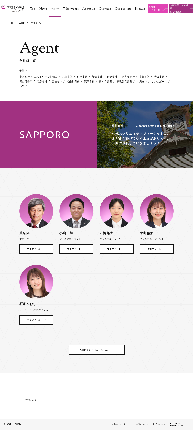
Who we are (71, 9)
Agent (55, 9)
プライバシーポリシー (121, 424)
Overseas (105, 9)
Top (33, 9)
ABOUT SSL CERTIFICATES (176, 424)
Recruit (140, 9)
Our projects (123, 9)
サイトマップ (159, 424)
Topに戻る (30, 399)
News (43, 9)
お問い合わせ (142, 424)
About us (88, 9)
